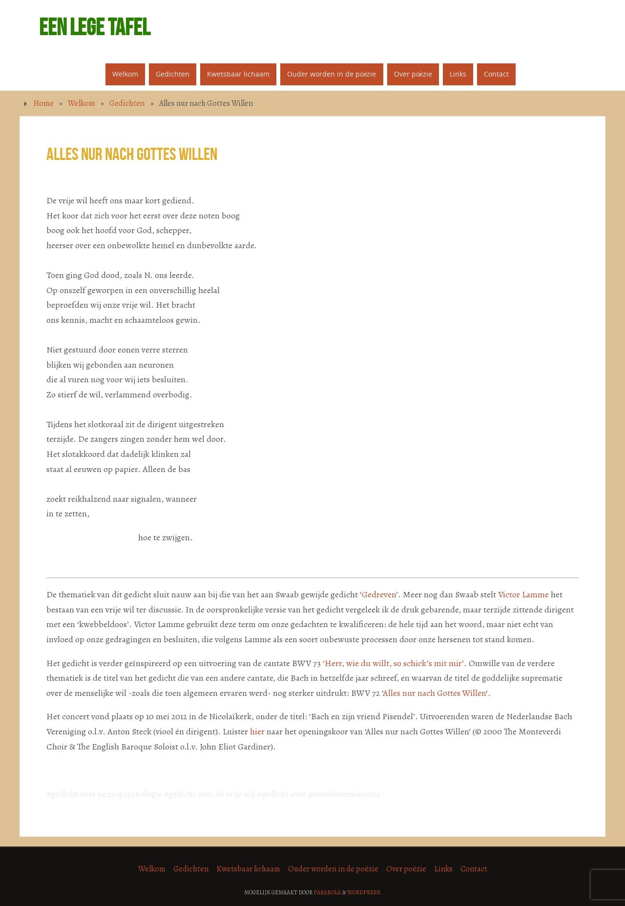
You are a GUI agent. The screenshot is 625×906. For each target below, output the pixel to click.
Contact (473, 869)
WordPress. (364, 892)
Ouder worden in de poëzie (333, 869)
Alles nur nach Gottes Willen (434, 693)
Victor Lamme (523, 594)
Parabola (327, 892)
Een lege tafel (94, 27)
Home (43, 103)
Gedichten (127, 103)
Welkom (81, 103)
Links (443, 869)
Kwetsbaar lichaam (248, 869)
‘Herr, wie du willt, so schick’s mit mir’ (393, 663)
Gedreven (379, 594)
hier (257, 731)
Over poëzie (406, 869)
